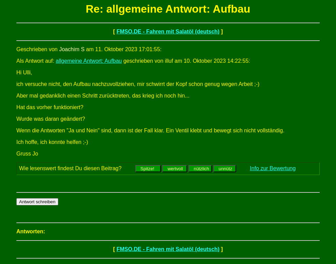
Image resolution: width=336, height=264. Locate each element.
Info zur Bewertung (272, 168)
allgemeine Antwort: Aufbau (89, 61)
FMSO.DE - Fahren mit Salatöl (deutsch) (168, 31)
